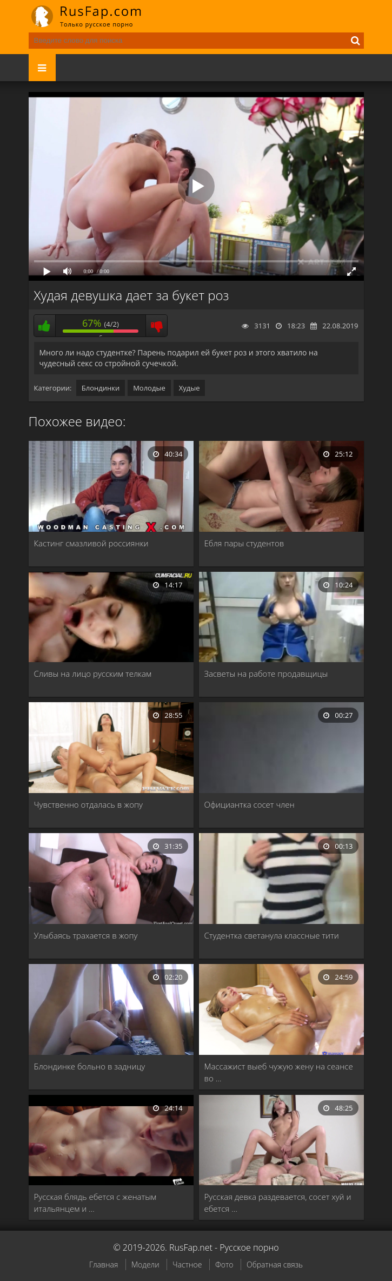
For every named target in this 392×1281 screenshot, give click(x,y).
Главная (103, 1264)
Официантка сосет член (249, 804)
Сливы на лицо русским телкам (93, 673)
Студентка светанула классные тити (271, 935)
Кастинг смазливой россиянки (91, 543)
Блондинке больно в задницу (89, 1066)
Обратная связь (275, 1264)
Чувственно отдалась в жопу (88, 804)
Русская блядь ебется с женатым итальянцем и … (95, 1202)
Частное (187, 1264)
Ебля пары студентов (244, 543)
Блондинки (100, 388)
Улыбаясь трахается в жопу (86, 935)
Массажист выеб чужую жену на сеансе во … (278, 1072)
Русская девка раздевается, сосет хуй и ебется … (277, 1202)
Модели (145, 1264)
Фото (224, 1264)
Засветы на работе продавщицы (266, 673)
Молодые (149, 388)
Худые (189, 388)
